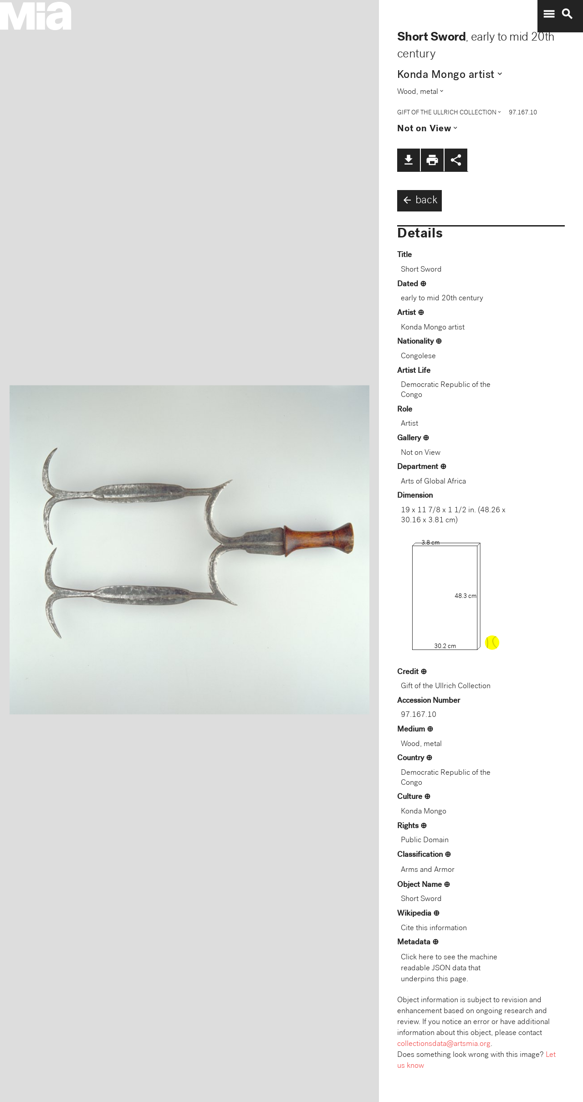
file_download (408, 160)
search (567, 14)
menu (549, 14)
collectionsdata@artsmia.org (444, 1044)
